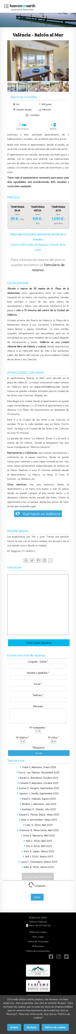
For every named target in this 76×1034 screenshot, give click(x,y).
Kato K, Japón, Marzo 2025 (39, 851)
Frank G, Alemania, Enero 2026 (39, 767)
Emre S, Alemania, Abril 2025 (39, 835)
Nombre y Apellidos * (38, 672)
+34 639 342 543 (43, 925)
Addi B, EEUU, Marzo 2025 (39, 867)
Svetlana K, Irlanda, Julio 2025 (39, 809)
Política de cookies (55, 1027)
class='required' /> (38, 731)
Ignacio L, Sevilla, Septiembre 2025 (39, 793)
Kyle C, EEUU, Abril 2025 (39, 840)
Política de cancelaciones (38, 950)
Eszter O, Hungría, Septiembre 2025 (39, 788)
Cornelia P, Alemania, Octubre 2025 (38, 783)
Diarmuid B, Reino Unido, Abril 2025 (39, 830)
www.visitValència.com (47, 386)
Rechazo (31, 1027)
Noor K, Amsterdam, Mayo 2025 (39, 819)
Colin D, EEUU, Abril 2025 (39, 824)
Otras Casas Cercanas (38, 642)
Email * (38, 684)
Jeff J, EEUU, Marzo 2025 (39, 856)
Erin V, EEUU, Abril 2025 (39, 846)
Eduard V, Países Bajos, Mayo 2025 (39, 814)
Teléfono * (38, 695)
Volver (37, 897)
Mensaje (38, 706)
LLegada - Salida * (38, 661)
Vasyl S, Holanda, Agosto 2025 (39, 798)
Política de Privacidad (38, 941)
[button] (65, 43)
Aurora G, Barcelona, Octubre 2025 (39, 777)
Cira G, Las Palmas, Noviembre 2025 (38, 772)
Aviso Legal (38, 936)
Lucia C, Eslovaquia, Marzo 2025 (39, 861)
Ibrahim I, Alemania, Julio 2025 (39, 804)
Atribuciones (38, 946)
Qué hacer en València (38, 513)
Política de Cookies (38, 932)
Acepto (14, 1027)
